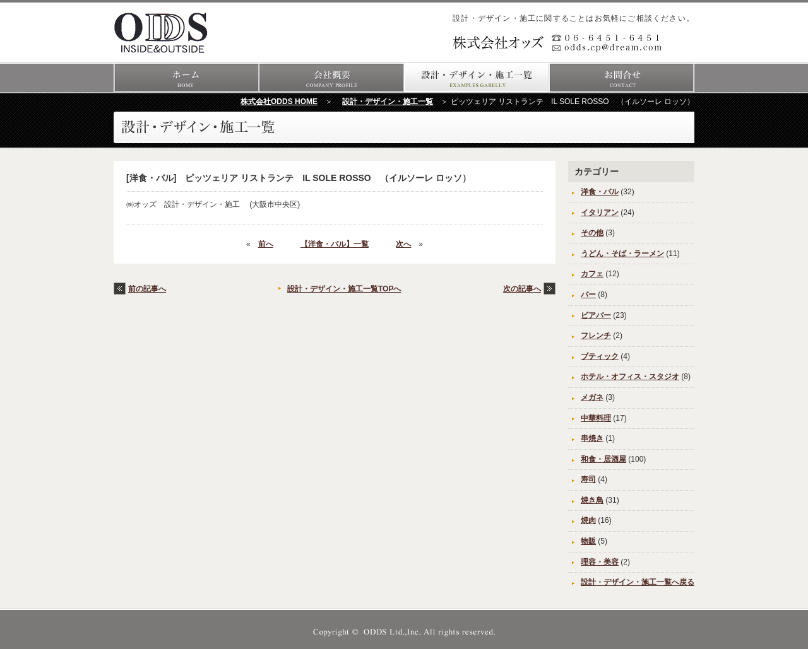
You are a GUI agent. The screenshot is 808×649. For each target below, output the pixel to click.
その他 (592, 232)
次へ (403, 244)
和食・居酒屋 (603, 459)
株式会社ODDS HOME (279, 101)
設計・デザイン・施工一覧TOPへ (344, 288)
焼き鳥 (592, 500)
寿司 (588, 479)
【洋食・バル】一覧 (334, 244)
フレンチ (596, 335)
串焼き (592, 438)
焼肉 (588, 520)
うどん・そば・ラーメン (622, 253)
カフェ (592, 273)
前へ (265, 244)
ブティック (600, 356)
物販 (588, 541)
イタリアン (600, 212)
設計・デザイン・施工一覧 (387, 101)
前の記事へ (147, 288)
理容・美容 (600, 562)
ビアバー (596, 315)
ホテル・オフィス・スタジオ (630, 376)
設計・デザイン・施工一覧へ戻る (637, 582)
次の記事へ (522, 288)
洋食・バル (600, 191)
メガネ (592, 397)
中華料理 (596, 418)
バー (588, 294)
